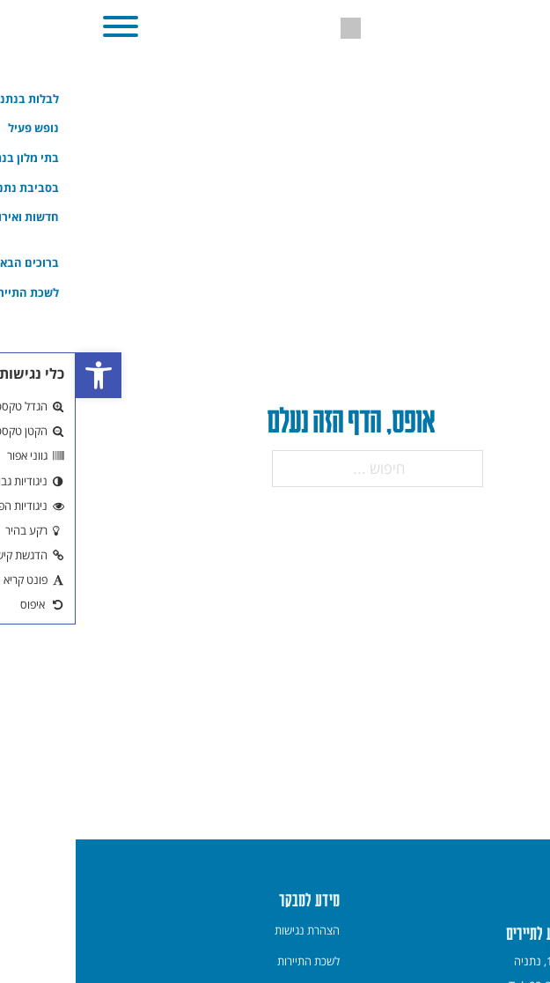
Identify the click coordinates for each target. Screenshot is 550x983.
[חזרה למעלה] (514, 946)
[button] (44, 26)
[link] (23, 375)
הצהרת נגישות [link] (231, 930)
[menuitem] (231, 930)
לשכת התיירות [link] (233, 961)
